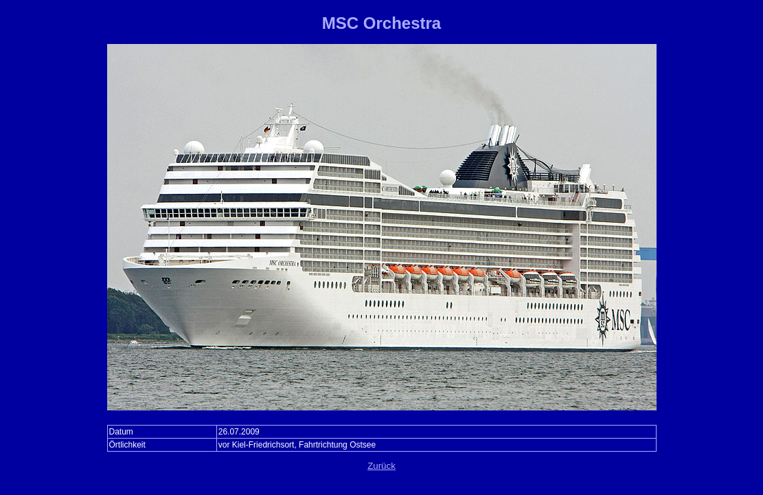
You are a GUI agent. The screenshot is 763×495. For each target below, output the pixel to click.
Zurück (381, 466)
